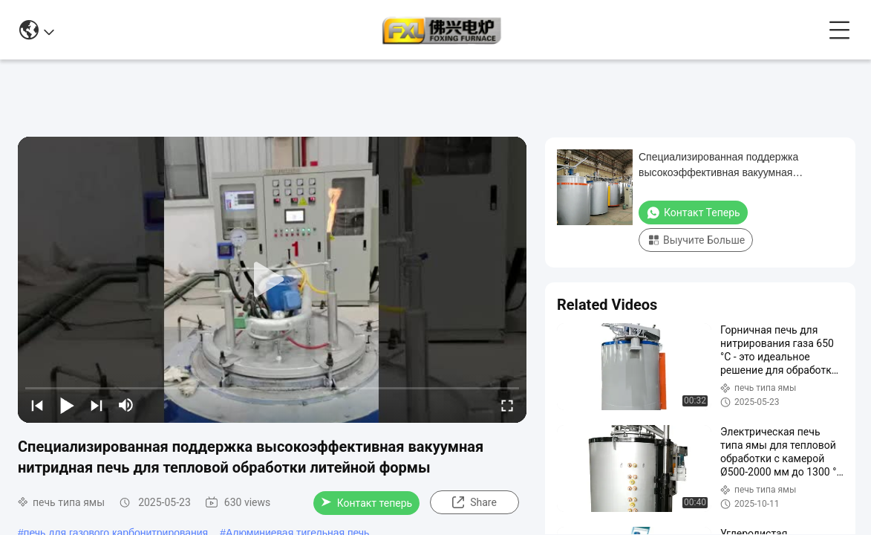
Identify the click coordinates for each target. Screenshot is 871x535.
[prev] (37, 405)
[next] (96, 405)
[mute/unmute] (126, 405)
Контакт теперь (366, 503)
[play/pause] (67, 405)
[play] (272, 280)
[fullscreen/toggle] (507, 405)
